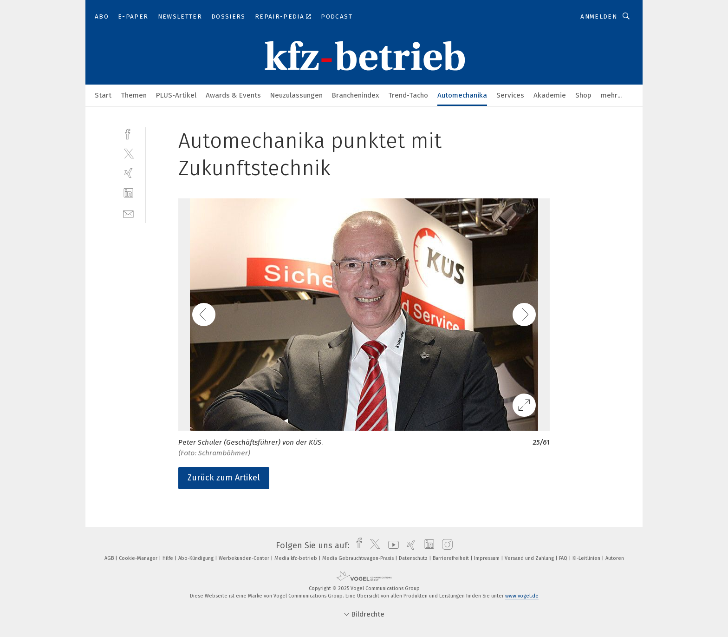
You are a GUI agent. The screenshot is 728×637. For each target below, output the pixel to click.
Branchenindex (355, 95)
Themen (134, 95)
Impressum (487, 558)
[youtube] (391, 545)
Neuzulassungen (296, 95)
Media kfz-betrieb (296, 558)
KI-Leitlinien (587, 558)
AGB (109, 558)
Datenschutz (414, 558)
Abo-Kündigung (196, 558)
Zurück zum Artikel (224, 478)
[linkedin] (128, 193)
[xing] (128, 173)
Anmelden (598, 16)
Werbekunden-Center (245, 558)
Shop (583, 95)
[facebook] (128, 133)
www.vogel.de (522, 596)
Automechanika (462, 95)
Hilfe (168, 558)
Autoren (614, 558)
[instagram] (445, 545)
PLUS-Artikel (176, 95)
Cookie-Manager (139, 558)
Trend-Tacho (408, 95)
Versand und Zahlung (530, 558)
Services (510, 95)
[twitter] (128, 153)
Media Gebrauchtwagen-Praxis (358, 558)
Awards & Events (233, 95)
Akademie (549, 95)
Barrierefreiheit (451, 558)
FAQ (564, 558)
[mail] (128, 213)
